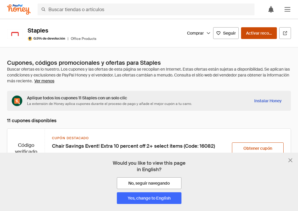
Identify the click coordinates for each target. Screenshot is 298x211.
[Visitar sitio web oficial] (285, 33)
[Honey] (19, 9)
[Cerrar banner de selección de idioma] (290, 160)
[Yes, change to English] (149, 198)
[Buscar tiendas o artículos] (146, 9)
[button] (287, 9)
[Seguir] (226, 33)
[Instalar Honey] (268, 100)
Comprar (199, 33)
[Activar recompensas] (259, 33)
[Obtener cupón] (258, 148)
